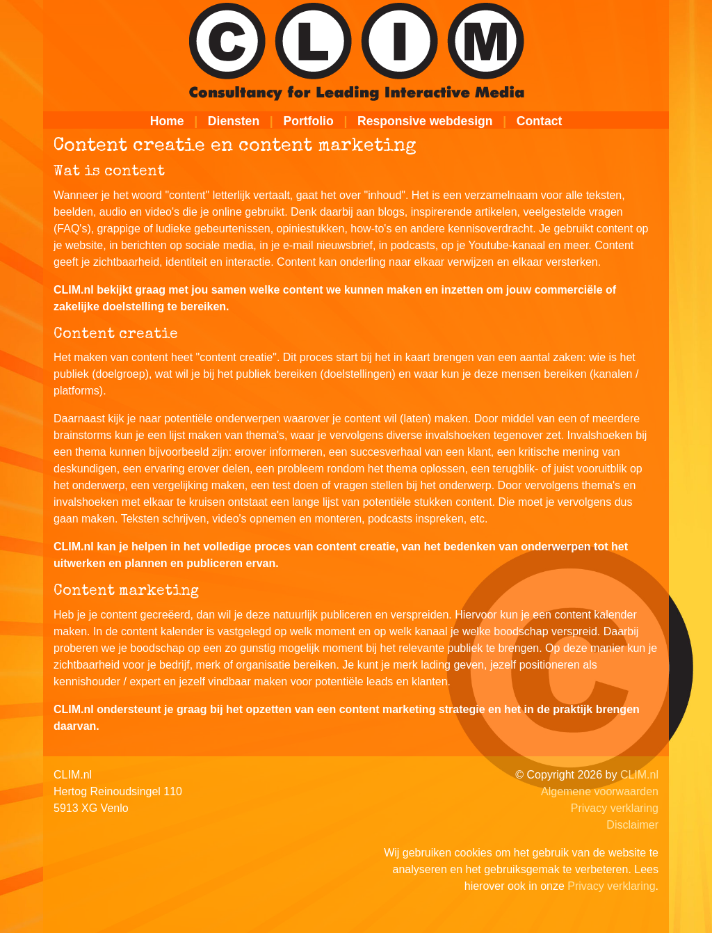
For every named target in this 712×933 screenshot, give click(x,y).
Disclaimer (632, 825)
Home (167, 121)
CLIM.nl (639, 775)
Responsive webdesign (425, 121)
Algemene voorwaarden (599, 791)
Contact (540, 121)
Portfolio (308, 121)
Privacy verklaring (614, 808)
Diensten (233, 121)
